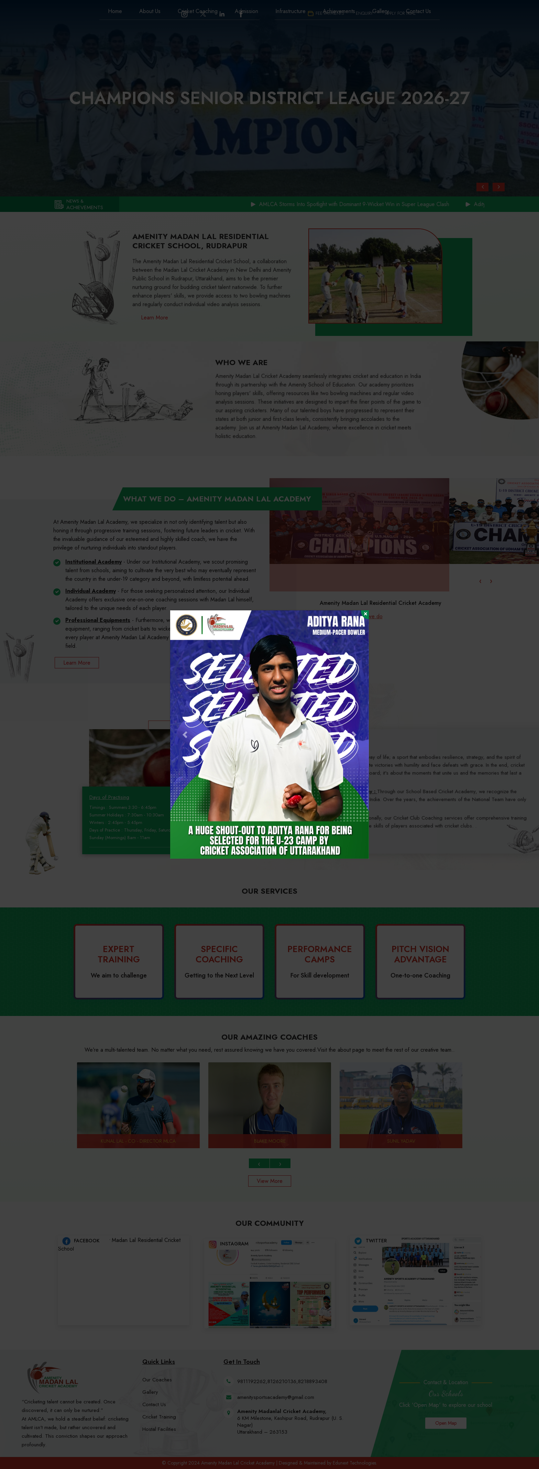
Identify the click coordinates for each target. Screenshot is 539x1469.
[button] (185, 734)
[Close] (365, 614)
